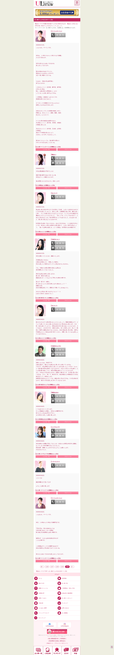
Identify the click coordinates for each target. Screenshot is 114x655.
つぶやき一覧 (46, 149)
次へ (72, 566)
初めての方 (39, 583)
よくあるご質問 (40, 608)
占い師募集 (62, 613)
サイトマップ (39, 618)
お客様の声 (39, 593)
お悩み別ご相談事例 (64, 593)
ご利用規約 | (62, 638)
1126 (47, 566)
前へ (42, 566)
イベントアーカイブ (41, 613)
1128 (57, 566)
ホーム (38, 578)
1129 (62, 566)
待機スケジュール (41, 588)
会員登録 (61, 578)
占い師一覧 (62, 583)
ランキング (62, 603)
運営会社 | (63, 641)
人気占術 (38, 603)
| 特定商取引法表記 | (54, 641)
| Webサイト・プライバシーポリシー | (57, 643)
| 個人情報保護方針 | (53, 638)
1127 (52, 566)
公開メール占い (40, 598)
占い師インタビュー (64, 598)
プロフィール (67, 149)
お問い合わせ (63, 608)
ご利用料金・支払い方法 (66, 588)
